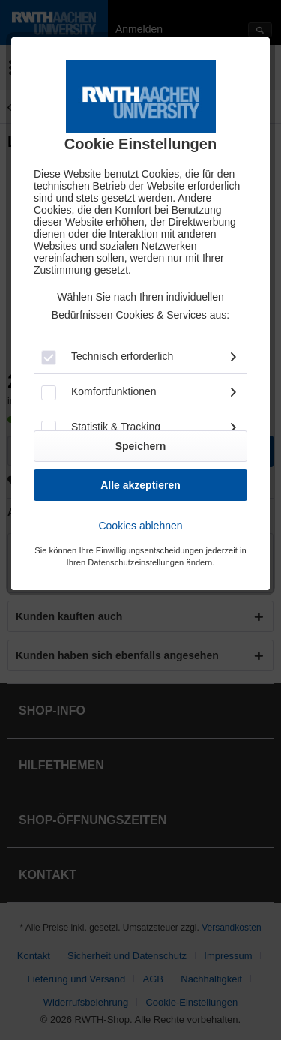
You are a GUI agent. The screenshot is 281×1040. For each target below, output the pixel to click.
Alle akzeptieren (140, 485)
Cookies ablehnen (140, 526)
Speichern (140, 446)
